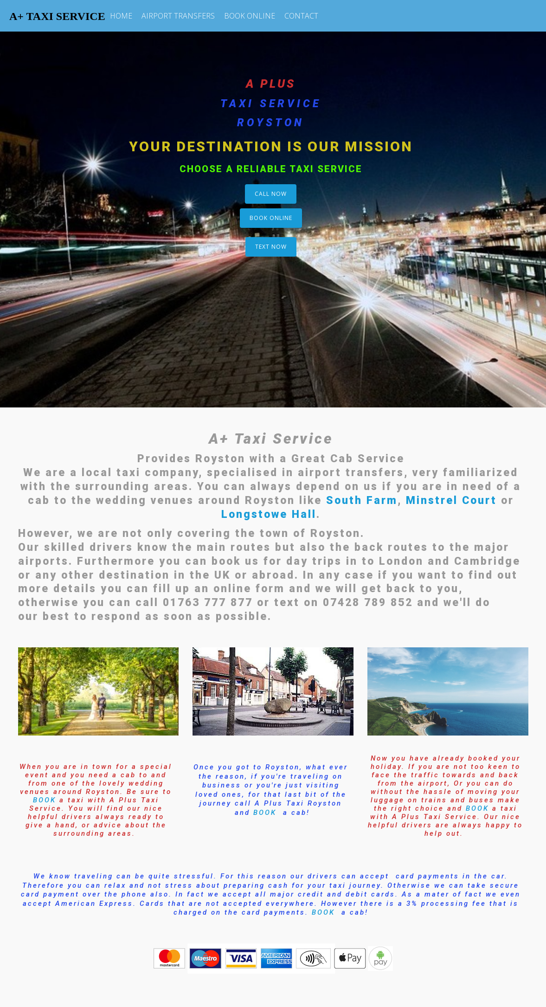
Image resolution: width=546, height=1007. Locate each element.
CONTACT (301, 16)
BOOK (44, 800)
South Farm (362, 500)
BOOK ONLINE (249, 16)
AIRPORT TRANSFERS (178, 16)
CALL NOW (271, 194)
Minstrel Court (451, 500)
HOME (121, 16)
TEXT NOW (271, 247)
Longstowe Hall (268, 514)
